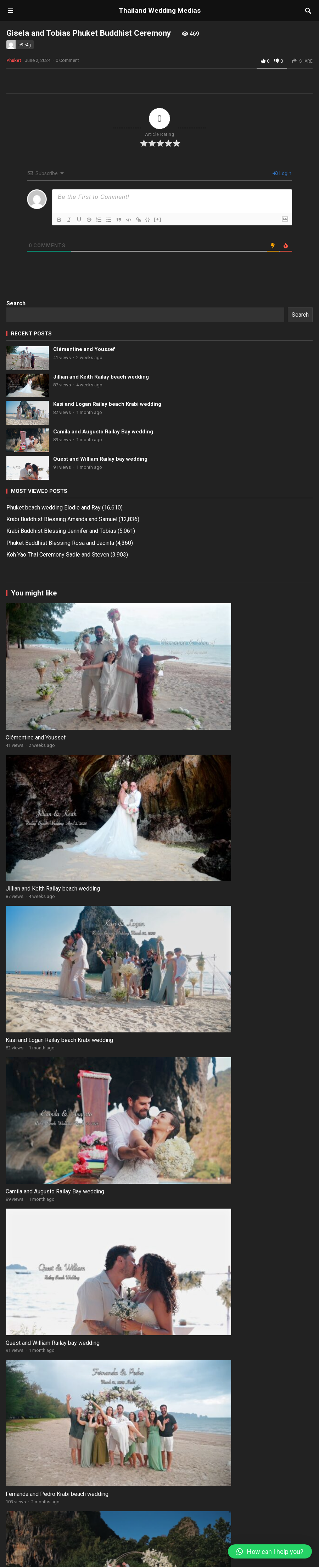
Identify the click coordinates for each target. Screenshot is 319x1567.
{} (147, 390)
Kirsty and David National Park (79, 1470)
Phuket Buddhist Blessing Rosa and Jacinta (60, 714)
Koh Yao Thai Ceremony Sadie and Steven (57, 726)
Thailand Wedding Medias (160, 10)
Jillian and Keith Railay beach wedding (101, 548)
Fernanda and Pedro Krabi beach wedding (212, 1086)
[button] (270, 1551)
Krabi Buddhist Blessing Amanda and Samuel (61, 691)
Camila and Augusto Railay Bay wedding (103, 603)
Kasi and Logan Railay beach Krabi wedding (107, 575)
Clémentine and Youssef (84, 521)
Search (16, 475)
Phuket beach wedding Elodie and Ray (53, 679)
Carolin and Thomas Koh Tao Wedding (88, 1404)
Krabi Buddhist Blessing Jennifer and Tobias (61, 702)
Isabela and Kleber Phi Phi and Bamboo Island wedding (75, 1306)
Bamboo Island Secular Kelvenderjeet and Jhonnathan (92, 1498)
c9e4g (24, 44)
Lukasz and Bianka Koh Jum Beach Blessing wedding (227, 1196)
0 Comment (67, 232)
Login (282, 345)
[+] (158, 390)
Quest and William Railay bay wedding (100, 630)
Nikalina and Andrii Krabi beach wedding (210, 1306)
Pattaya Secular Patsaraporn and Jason (90, 1444)
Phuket (13, 232)
